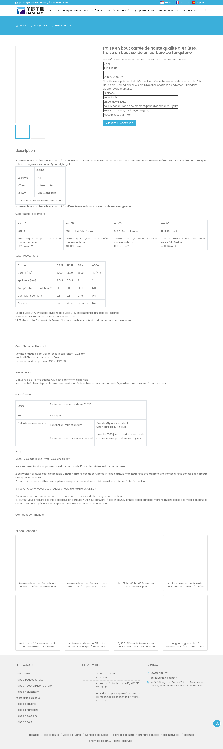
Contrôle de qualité (117, 10)
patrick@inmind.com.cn (32, 2)
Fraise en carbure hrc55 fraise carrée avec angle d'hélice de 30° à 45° (87, 645)
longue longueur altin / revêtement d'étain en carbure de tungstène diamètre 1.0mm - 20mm (185, 645)
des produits (70, 10)
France (184, 2)
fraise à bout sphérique (29, 679)
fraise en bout (23, 722)
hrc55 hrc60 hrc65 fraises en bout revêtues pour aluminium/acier (136, 585)
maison (23, 25)
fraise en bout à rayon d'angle (33, 685)
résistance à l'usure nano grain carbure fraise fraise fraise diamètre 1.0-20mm (37, 645)
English (169, 2)
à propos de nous (143, 10)
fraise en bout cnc (26, 716)
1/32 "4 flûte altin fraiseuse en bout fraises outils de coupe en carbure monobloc (136, 645)
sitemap (189, 735)
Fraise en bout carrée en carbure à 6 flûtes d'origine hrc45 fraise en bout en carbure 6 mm (87, 585)
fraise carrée (63, 25)
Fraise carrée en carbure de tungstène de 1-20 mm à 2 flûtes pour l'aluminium (185, 585)
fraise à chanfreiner (27, 710)
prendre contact (167, 10)
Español (201, 2)
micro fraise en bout (27, 698)
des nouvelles (190, 10)
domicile (54, 10)
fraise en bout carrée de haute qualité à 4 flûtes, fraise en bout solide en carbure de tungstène (38, 585)
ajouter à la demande (119, 123)
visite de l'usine (93, 10)
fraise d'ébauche (25, 704)
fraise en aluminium (27, 692)
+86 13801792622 (60, 2)
